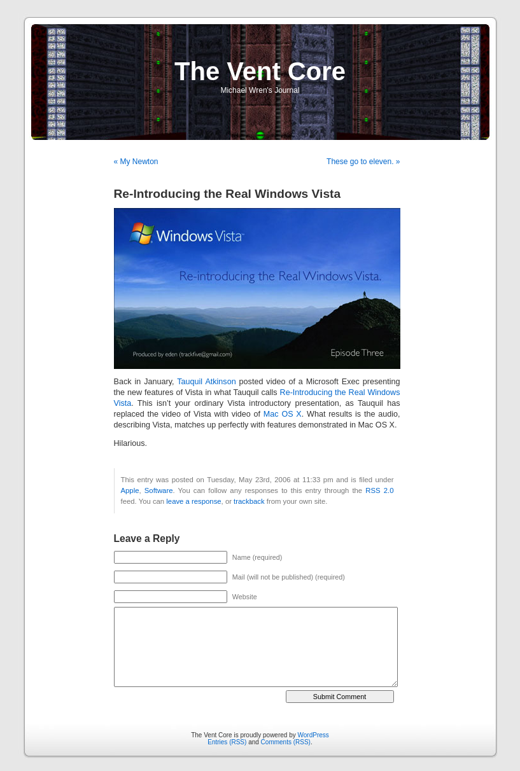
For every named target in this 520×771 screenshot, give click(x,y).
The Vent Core (260, 71)
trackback (249, 501)
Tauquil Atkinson (206, 381)
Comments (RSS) (286, 742)
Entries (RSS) (226, 742)
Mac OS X (283, 414)
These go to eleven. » (363, 161)
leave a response (193, 501)
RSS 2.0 (379, 490)
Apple (130, 490)
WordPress (313, 735)
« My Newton (136, 161)
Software (158, 490)
